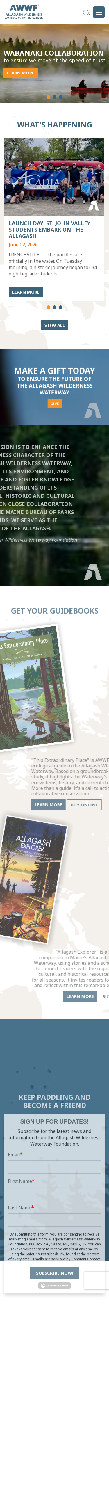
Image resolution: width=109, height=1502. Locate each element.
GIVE (54, 394)
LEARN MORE (19, 73)
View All (54, 325)
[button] (48, 97)
